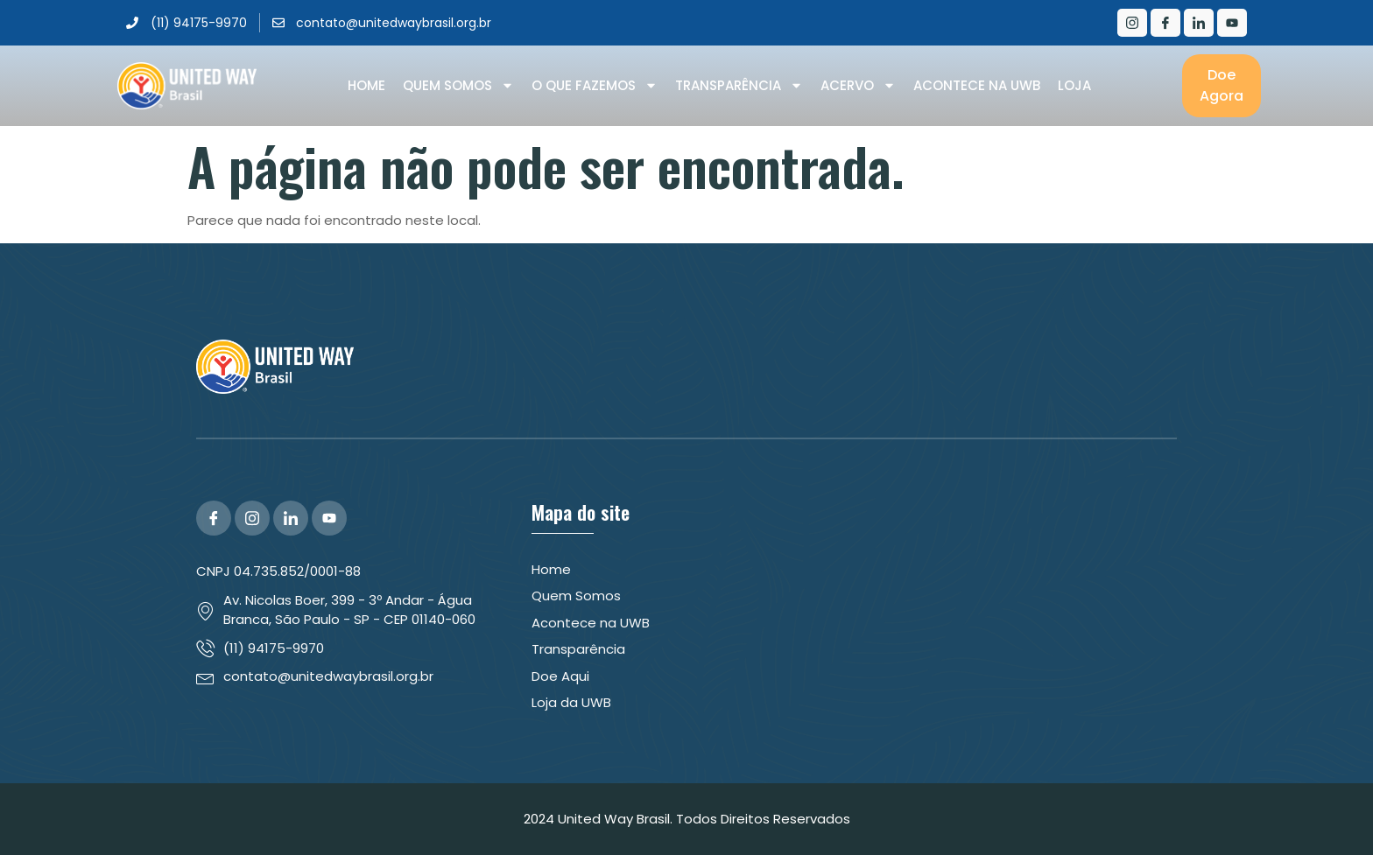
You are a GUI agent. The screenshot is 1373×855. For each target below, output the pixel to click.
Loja (1074, 85)
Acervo (858, 85)
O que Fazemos (595, 85)
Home (366, 85)
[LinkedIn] (1199, 23)
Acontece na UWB (976, 85)
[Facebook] (1165, 23)
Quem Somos (458, 85)
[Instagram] (1132, 23)
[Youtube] (1232, 23)
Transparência (739, 85)
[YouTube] (329, 518)
